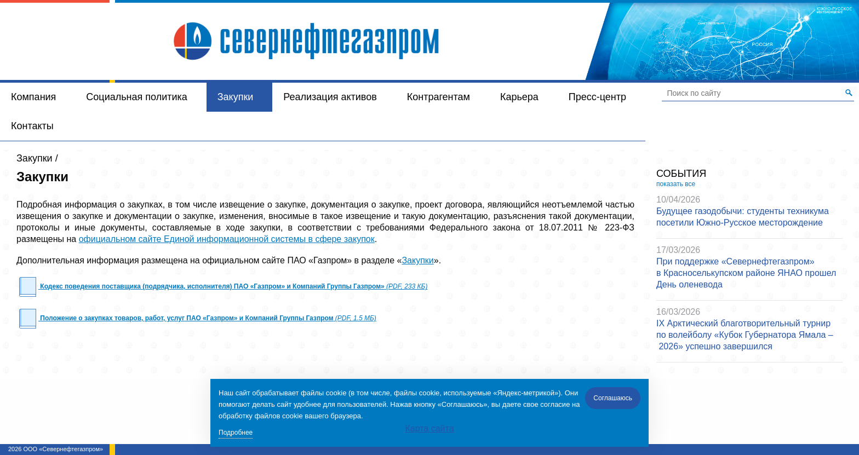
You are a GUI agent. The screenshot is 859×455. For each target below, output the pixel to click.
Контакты (32, 125)
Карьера (519, 96)
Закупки (235, 96)
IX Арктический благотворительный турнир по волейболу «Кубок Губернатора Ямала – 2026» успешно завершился (744, 335)
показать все (675, 184)
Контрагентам (438, 96)
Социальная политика (136, 96)
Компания (33, 96)
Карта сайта (429, 428)
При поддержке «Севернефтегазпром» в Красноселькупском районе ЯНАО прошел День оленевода (746, 273)
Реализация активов (330, 96)
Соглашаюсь (612, 398)
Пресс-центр (597, 96)
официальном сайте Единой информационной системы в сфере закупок (227, 239)
